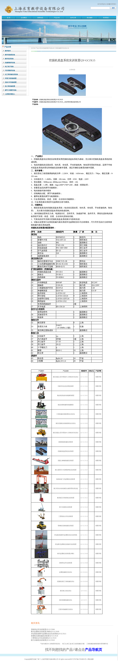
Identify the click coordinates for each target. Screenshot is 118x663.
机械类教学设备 (48, 48)
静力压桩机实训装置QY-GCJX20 (43, 640)
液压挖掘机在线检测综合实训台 (66, 423)
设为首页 (100, 4)
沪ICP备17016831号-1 (80, 659)
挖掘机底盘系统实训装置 (66, 451)
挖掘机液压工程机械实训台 (65, 581)
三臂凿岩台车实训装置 (66, 516)
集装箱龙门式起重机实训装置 (65, 479)
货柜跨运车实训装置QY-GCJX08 (43, 629)
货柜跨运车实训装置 (65, 563)
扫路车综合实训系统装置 (66, 386)
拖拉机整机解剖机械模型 (66, 405)
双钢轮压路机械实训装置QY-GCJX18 (44, 636)
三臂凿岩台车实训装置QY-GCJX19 (43, 638)
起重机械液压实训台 (65, 572)
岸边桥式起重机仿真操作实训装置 (65, 544)
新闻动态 (40, 17)
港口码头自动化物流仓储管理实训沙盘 (66, 488)
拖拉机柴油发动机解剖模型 (65, 395)
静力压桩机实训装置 (65, 507)
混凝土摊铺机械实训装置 (66, 460)
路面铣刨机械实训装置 (66, 442)
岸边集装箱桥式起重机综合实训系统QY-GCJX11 (48, 634)
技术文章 (73, 17)
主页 (32, 48)
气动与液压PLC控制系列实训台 (50, 644)
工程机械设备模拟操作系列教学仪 (97, 644)
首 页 (8, 17)
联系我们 (113, 4)
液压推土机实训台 (65, 591)
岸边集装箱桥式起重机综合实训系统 (65, 535)
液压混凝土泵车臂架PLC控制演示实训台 (65, 377)
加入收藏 (107, 4)
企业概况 (24, 17)
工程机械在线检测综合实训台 (65, 414)
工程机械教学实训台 (60, 48)
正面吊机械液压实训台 (66, 609)
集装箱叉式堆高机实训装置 (65, 498)
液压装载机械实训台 (65, 600)
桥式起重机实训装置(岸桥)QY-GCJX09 (45, 631)
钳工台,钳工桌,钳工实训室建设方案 (73, 644)
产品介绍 (57, 17)
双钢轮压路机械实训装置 (66, 525)
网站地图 (91, 659)
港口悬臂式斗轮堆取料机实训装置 (65, 470)
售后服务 (89, 17)
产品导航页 (93, 650)
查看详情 (98, 377)
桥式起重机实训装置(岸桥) (65, 553)
